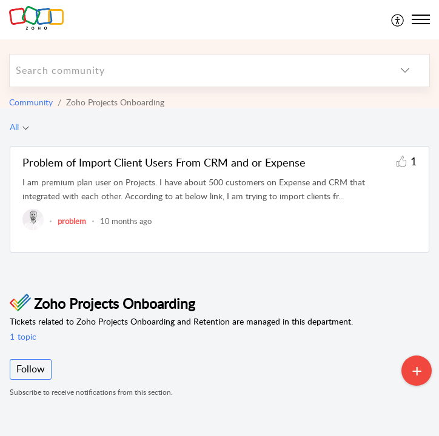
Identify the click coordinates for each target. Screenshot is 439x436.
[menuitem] (398, 19)
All (14, 127)
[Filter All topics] (25, 127)
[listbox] (405, 70)
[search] (195, 70)
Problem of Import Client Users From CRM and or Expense (164, 162)
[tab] (19, 127)
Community (31, 102)
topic (23, 336)
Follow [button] (30, 368)
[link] (33, 227)
